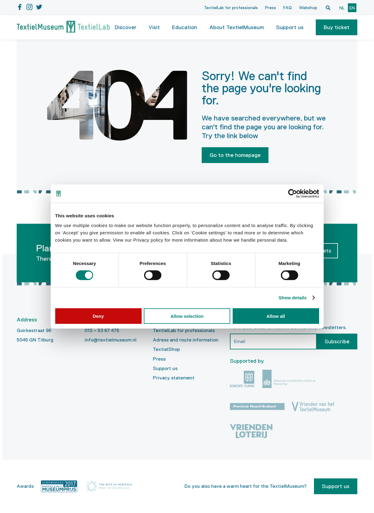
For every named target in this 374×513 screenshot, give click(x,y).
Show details (292, 297)
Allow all (276, 315)
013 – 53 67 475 (102, 330)
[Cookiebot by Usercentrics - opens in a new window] (292, 193)
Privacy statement (173, 377)
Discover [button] (125, 27)
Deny (98, 315)
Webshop (308, 7)
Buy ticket (336, 27)
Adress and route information (185, 339)
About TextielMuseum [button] (236, 27)
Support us (165, 368)
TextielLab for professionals (231, 7)
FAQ (287, 7)
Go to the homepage (235, 155)
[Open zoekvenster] (327, 7)
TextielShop (166, 349)
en (352, 7)
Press (270, 7)
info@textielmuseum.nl (110, 339)
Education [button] (184, 27)
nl (342, 7)
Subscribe (337, 341)
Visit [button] (154, 27)
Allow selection (187, 315)
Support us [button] (290, 27)
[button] (336, 27)
